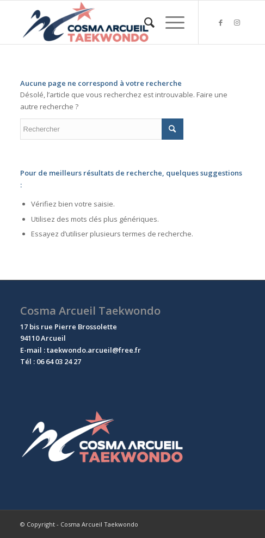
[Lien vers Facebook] (220, 22)
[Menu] (169, 22)
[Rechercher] (144, 22)
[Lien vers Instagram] (237, 22)
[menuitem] (144, 22)
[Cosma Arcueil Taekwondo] (110, 22)
